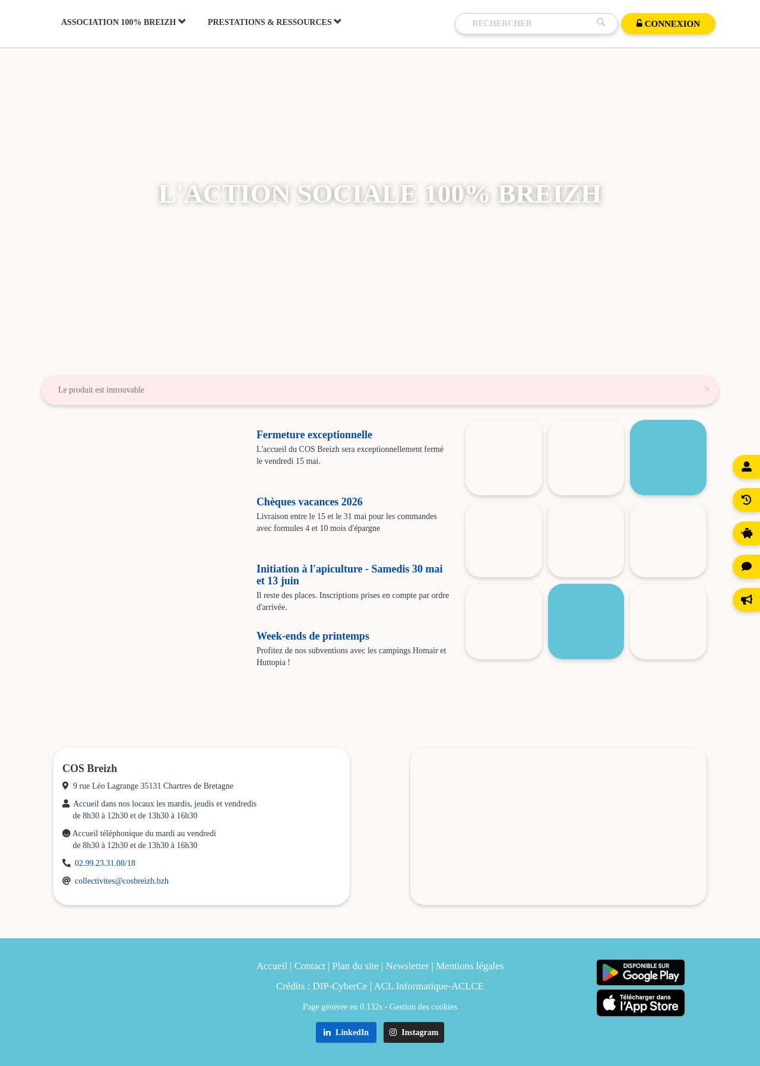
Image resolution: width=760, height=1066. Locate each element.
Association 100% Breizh (123, 22)
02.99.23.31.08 (100, 863)
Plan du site (355, 966)
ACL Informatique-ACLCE (429, 986)
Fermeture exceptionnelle (314, 435)
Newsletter (407, 966)
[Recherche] (531, 24)
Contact (309, 966)
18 (131, 863)
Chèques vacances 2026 (309, 502)
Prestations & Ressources (275, 22)
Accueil (271, 966)
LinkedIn (346, 1032)
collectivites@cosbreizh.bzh (122, 881)
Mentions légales (470, 966)
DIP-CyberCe (340, 986)
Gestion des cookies (423, 1006)
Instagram (414, 1032)
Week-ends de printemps (312, 636)
